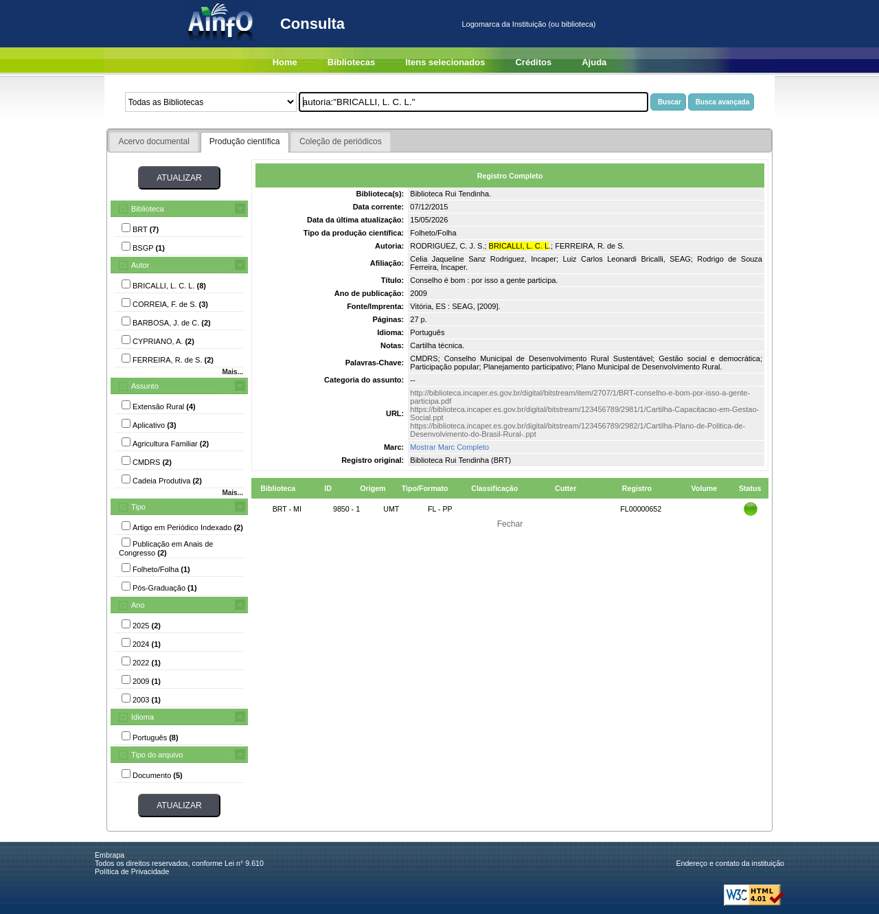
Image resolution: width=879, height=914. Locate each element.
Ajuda (594, 62)
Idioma (142, 717)
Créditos (533, 62)
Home (285, 62)
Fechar (510, 524)
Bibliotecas (351, 62)
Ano (138, 605)
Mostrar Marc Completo (449, 447)
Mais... (232, 372)
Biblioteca (147, 209)
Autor (140, 265)
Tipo (138, 507)
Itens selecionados (445, 62)
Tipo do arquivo (157, 755)
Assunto (145, 386)
